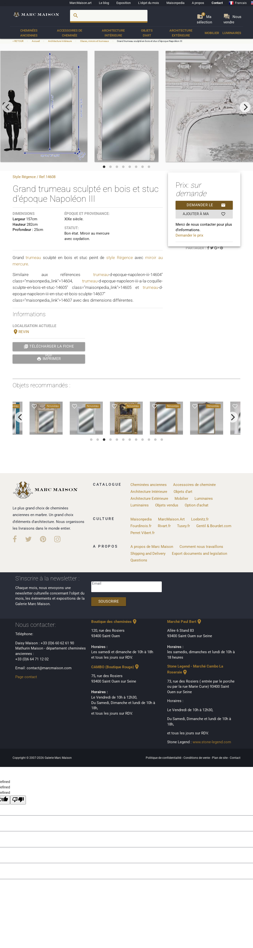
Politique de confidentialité (164, 758)
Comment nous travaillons (201, 547)
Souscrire (108, 601)
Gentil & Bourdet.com (213, 526)
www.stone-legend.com (212, 742)
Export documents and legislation (199, 554)
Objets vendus (166, 505)
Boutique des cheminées (114, 622)
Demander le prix (206, 205)
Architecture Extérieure (180, 33)
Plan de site (220, 758)
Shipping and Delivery (147, 554)
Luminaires (231, 33)
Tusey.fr (183, 526)
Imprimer (49, 358)
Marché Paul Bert (184, 622)
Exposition (123, 3)
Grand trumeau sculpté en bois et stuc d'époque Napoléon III (149, 41)
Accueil (35, 41)
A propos (198, 3)
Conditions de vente (197, 758)
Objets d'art (147, 33)
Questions (138, 560)
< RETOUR (18, 41)
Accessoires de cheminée (69, 33)
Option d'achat (196, 505)
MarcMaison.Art (171, 519)
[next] (245, 107)
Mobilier (212, 33)
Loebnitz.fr (200, 519)
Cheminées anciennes (28, 33)
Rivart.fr (164, 526)
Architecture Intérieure (113, 33)
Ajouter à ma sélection (204, 214)
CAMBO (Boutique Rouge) (115, 667)
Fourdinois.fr (140, 526)
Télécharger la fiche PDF (49, 346)
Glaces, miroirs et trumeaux (94, 41)
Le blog (104, 3)
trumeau (33, 257)
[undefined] (18, 800)
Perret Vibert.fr (142, 533)
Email (96, 583)
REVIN (21, 332)
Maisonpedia (175, 3)
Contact (217, 3)
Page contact (26, 677)
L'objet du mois (148, 3)
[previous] (7, 107)
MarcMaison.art (80, 3)
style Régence (119, 257)
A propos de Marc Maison (151, 547)
